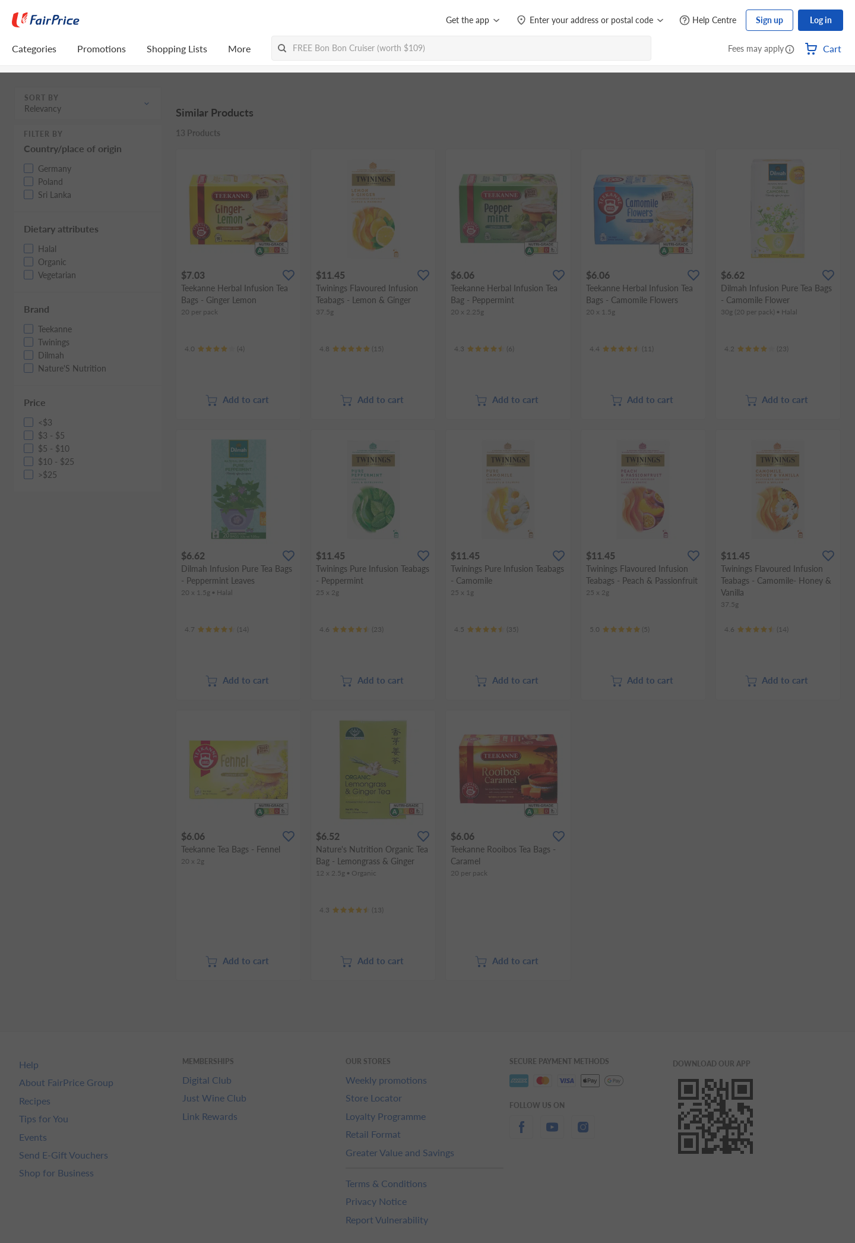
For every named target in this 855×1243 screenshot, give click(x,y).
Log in (821, 20)
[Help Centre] (707, 20)
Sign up (769, 20)
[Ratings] (214, 349)
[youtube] (552, 1134)
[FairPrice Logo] (46, 20)
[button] (789, 50)
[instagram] (583, 1134)
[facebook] (521, 1134)
